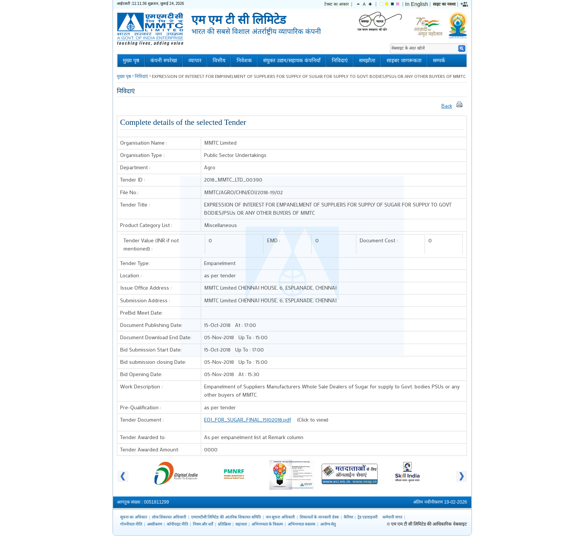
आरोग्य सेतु (328, 524)
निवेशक (244, 60)
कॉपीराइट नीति (177, 524)
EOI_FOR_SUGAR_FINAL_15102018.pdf (247, 419)
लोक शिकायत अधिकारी (169, 517)
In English (416, 4)
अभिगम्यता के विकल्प (267, 524)
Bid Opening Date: (141, 374)
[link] (464, 4)
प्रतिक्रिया (224, 524)
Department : (135, 167)
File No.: (129, 192)
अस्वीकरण (154, 524)
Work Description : (141, 386)
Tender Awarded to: (143, 437)
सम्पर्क (439, 60)
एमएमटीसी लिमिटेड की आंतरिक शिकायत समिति (226, 517)
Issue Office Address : (146, 287)
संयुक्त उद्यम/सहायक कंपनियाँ (292, 60)
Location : (131, 275)
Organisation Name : (143, 142)
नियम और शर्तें (203, 524)
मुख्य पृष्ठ (131, 60)
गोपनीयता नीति (131, 524)
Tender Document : (142, 419)
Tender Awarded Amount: (149, 449)
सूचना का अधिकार (133, 517)
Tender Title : (135, 204)
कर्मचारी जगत (392, 517)
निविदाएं (340, 60)
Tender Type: (135, 263)
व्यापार (195, 60)
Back (446, 105)
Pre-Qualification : (140, 407)
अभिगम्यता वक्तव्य (302, 524)
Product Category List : (146, 224)
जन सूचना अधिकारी (280, 517)
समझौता (367, 60)
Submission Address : (145, 300)
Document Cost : (379, 240)
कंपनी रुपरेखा (163, 60)
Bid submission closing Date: (153, 361)
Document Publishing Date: (151, 324)
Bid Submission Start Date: (151, 349)
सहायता (241, 524)
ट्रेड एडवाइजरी (367, 517)
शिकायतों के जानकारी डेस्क (319, 517)
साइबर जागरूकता (404, 60)
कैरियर (348, 517)
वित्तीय (219, 60)
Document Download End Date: (155, 337)
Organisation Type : (142, 154)
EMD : (273, 240)
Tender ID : (132, 179)
